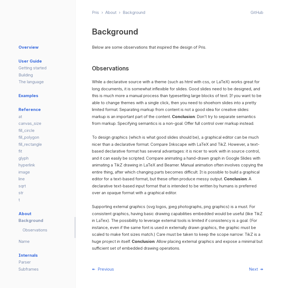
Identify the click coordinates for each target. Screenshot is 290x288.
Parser (24, 262)
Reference (29, 109)
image (24, 172)
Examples (28, 95)
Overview (28, 47)
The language (31, 81)
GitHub (257, 12)
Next (253, 269)
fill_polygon (28, 137)
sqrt (22, 185)
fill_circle (26, 130)
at (20, 116)
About (110, 12)
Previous (106, 269)
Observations (35, 230)
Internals (28, 255)
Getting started (32, 67)
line (21, 178)
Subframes (28, 269)
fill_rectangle (30, 144)
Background (134, 12)
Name (24, 241)
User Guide (30, 61)
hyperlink (26, 165)
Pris (95, 12)
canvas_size (29, 123)
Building (25, 75)
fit (20, 151)
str (20, 192)
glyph (23, 158)
